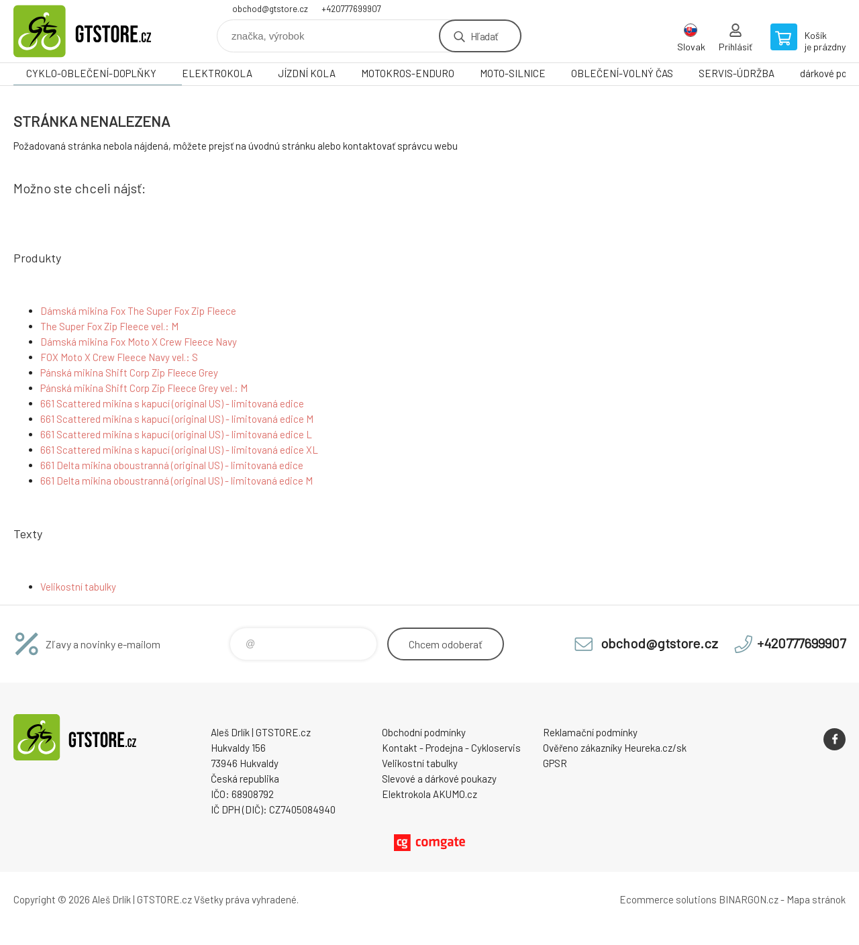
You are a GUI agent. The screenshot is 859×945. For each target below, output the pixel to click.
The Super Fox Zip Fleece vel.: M (109, 326)
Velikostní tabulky (78, 587)
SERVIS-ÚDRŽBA (736, 73)
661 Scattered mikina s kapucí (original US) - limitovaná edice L (176, 434)
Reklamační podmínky (590, 732)
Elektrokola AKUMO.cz (429, 794)
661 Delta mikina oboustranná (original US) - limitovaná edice (171, 465)
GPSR (555, 763)
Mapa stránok (816, 899)
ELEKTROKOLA (217, 73)
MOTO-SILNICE (513, 73)
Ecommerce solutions (668, 899)
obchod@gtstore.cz (270, 8)
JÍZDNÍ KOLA (307, 73)
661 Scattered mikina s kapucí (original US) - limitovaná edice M (176, 419)
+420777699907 (351, 8)
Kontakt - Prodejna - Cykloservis (451, 748)
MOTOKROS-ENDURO (407, 73)
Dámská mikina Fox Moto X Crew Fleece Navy (138, 342)
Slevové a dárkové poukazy (439, 779)
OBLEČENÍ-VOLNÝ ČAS (622, 73)
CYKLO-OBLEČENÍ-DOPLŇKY (91, 73)
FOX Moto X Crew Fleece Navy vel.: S (119, 357)
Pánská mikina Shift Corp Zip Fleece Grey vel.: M (144, 388)
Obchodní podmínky (424, 732)
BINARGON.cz (748, 899)
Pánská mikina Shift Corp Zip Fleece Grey (129, 372)
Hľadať (484, 36)
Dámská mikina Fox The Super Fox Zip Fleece (138, 311)
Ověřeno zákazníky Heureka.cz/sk (615, 748)
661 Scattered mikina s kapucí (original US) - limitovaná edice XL (179, 450)
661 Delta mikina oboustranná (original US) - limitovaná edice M (176, 481)
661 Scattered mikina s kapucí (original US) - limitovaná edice (172, 403)
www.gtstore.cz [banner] (93, 31)
